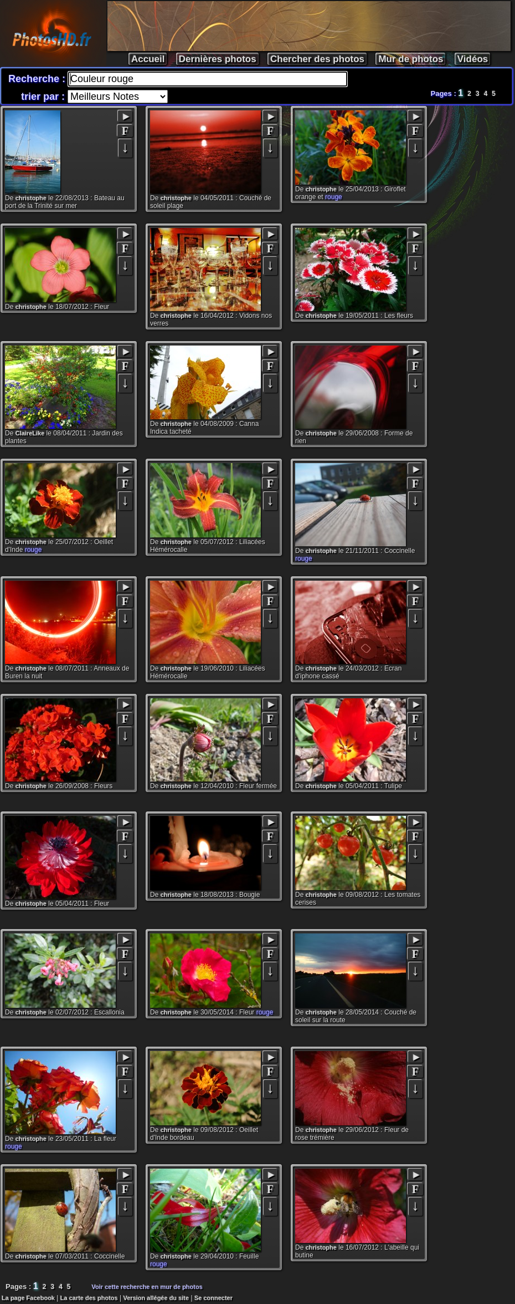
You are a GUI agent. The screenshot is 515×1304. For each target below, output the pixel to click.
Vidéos (472, 59)
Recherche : (38, 78)
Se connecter (213, 1298)
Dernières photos (217, 59)
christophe (31, 198)
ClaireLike (30, 433)
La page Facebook (28, 1298)
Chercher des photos (317, 59)
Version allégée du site (156, 1298)
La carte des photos (89, 1298)
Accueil (147, 59)
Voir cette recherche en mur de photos (147, 1286)
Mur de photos (410, 59)
